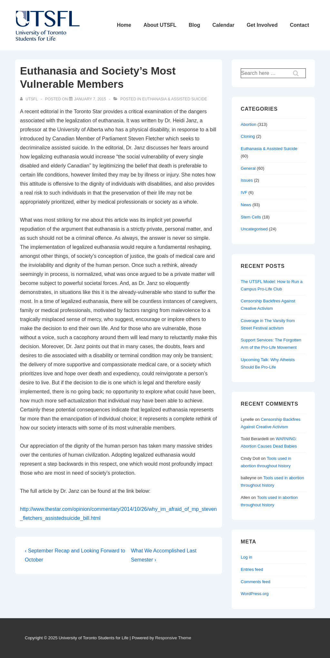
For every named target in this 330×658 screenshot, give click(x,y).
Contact (299, 25)
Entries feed (252, 569)
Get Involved (262, 25)
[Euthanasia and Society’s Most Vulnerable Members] (90, 99)
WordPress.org (254, 593)
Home (124, 25)
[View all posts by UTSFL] (29, 99)
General (248, 168)
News (246, 204)
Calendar (223, 25)
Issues (247, 180)
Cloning (248, 136)
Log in (246, 557)
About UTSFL (159, 25)
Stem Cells (251, 217)
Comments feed (255, 581)
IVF (244, 192)
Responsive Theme (173, 637)
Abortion (248, 124)
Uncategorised (254, 229)
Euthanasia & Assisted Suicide (174, 99)
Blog (194, 25)
